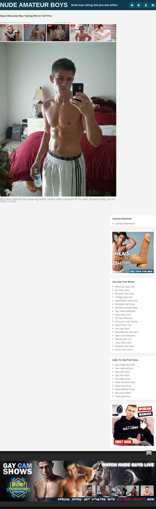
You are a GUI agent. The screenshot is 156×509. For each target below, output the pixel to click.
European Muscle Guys (126, 307)
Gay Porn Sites (122, 375)
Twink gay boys (122, 396)
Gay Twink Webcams (125, 311)
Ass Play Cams (122, 290)
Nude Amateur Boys (34, 5)
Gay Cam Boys (122, 371)
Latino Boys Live (123, 325)
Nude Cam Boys (123, 385)
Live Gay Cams (122, 328)
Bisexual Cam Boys (124, 293)
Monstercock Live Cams (127, 332)
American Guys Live (124, 286)
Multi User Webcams (125, 335)
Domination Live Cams (126, 300)
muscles (10, 22)
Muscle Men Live (123, 339)
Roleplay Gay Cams (124, 346)
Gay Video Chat (122, 378)
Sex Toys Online (123, 392)
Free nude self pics (124, 368)
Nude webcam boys (125, 389)
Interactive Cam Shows (126, 321)
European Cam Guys (125, 304)
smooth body (25, 22)
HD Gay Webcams (124, 318)
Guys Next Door (123, 314)
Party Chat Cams (123, 342)
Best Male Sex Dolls (125, 364)
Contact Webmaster (125, 223)
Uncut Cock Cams (124, 349)
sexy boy (17, 22)
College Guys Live (123, 297)
